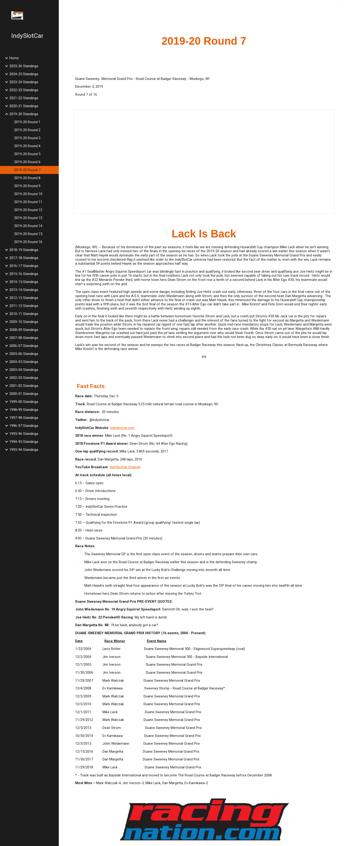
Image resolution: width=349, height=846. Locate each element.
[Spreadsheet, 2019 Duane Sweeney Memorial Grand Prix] (203, 161)
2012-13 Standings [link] (23, 298)
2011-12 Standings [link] (23, 306)
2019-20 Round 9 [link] (27, 186)
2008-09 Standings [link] (23, 330)
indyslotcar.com (122, 428)
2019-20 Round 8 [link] (27, 178)
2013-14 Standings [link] (23, 290)
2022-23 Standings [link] (23, 90)
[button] (343, 6)
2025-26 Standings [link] (23, 66)
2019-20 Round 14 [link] (28, 226)
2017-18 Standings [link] (23, 258)
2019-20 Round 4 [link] (27, 146)
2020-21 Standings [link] (23, 106)
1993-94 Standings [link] (23, 450)
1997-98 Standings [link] (23, 418)
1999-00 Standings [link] (23, 402)
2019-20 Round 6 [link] (27, 162)
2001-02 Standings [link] (23, 386)
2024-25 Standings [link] (23, 74)
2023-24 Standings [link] (23, 82)
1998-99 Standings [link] (23, 410)
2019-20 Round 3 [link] (27, 138)
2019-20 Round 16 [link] (28, 242)
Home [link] (14, 58)
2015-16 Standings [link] (23, 274)
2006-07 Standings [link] (23, 346)
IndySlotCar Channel (125, 467)
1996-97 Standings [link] (23, 426)
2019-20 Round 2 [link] (27, 130)
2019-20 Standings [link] (23, 114)
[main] (204, 41)
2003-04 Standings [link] (23, 370)
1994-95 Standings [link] (23, 442)
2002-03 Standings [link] (23, 378)
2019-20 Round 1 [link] (27, 122)
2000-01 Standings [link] (23, 394)
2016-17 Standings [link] (23, 266)
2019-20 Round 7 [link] (27, 170)
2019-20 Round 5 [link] (27, 154)
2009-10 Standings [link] (23, 322)
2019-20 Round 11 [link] (28, 202)
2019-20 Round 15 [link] (28, 234)
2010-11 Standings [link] (23, 314)
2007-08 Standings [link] (23, 338)
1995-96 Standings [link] (23, 434)
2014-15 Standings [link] (23, 282)
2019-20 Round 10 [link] (28, 194)
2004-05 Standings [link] (23, 362)
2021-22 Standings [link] (23, 98)
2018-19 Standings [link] (23, 250)
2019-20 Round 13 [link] (28, 218)
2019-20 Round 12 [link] (28, 210)
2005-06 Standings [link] (23, 354)
